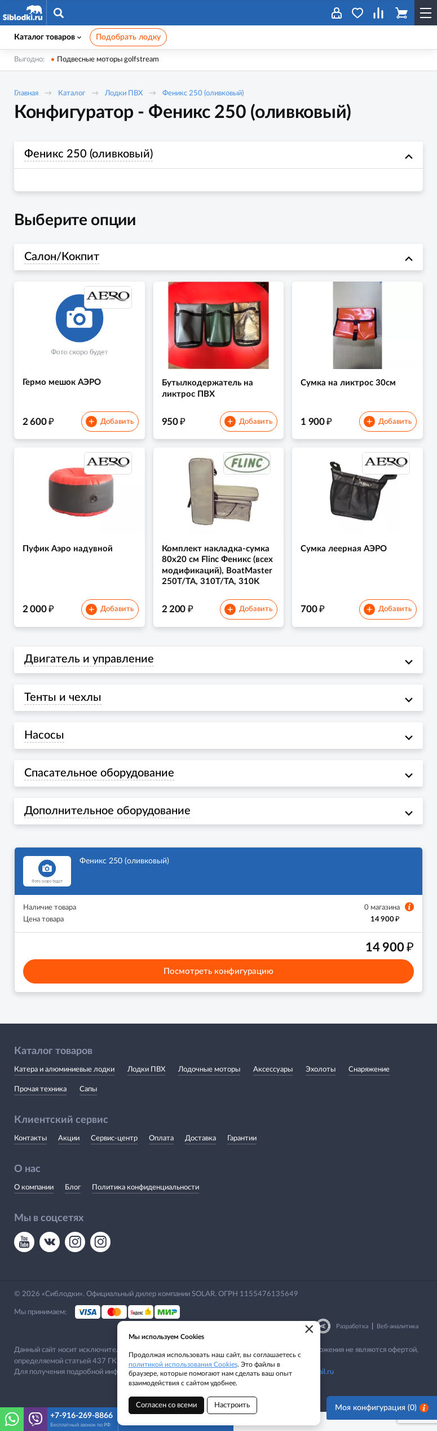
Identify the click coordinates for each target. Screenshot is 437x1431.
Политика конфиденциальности (145, 1206)
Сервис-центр (114, 1157)
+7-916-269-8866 (81, 1416)
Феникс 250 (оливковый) (203, 93)
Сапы (88, 1108)
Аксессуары (273, 1089)
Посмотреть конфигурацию (218, 991)
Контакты (30, 1157)
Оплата (161, 1157)
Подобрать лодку (128, 37)
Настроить (232, 1405)
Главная (26, 93)
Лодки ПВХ (124, 93)
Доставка (200, 1157)
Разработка (352, 1345)
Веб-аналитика (397, 1345)
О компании (34, 1206)
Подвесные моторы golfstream (108, 59)
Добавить (109, 427)
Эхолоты (321, 1089)
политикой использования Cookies (183, 1364)
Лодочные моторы (209, 1089)
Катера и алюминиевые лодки (64, 1089)
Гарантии (242, 1157)
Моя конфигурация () (382, 1419)
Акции (69, 1157)
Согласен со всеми (166, 1405)
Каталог (71, 93)
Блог (73, 1206)
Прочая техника (40, 1108)
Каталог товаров (47, 37)
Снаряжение (369, 1089)
